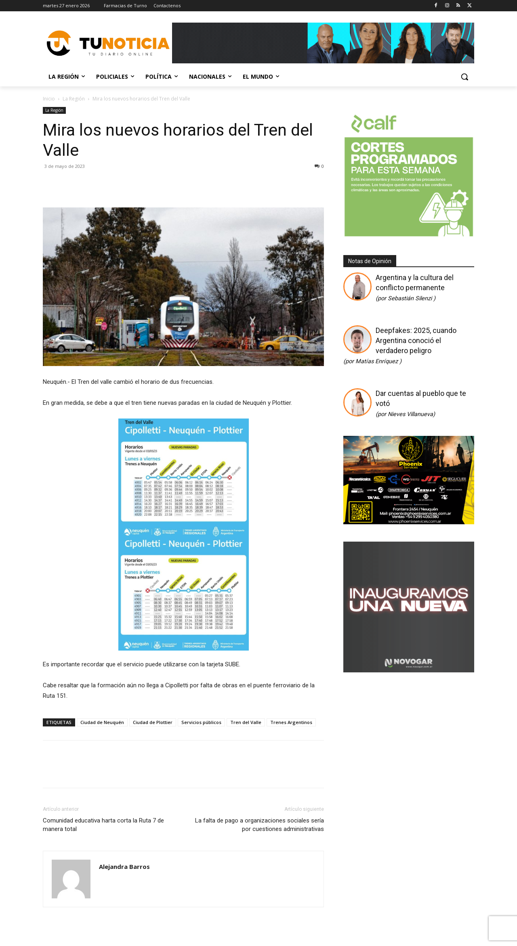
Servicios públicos (201, 722)
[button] (464, 76)
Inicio (49, 98)
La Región (74, 98)
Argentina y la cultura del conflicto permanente (415, 287)
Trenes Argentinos (291, 722)
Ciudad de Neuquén (102, 722)
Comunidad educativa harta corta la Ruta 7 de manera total (103, 825)
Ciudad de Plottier (152, 722)
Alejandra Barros (124, 866)
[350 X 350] (408, 235)
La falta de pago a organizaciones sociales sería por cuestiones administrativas (259, 825)
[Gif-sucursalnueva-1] (408, 669)
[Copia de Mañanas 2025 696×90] (323, 43)
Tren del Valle (245, 722)
